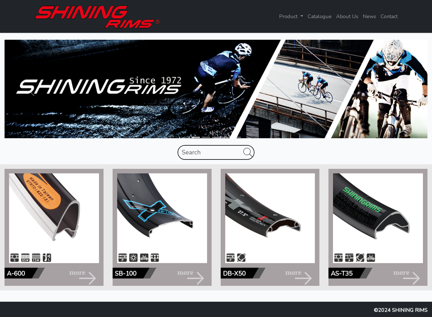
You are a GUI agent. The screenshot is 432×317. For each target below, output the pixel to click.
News (369, 16)
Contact (389, 16)
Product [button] (289, 16)
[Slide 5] (236, 137)
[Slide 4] (226, 137)
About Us (347, 16)
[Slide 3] (216, 137)
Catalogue (320, 16)
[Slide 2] (206, 137)
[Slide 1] (195, 137)
